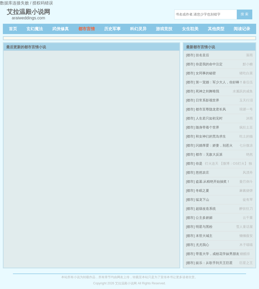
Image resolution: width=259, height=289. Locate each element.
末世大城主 (204, 236)
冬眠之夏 (202, 190)
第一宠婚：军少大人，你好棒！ (219, 82)
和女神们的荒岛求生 (211, 136)
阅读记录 (242, 29)
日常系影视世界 (207, 100)
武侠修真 (60, 29)
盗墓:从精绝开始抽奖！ (213, 181)
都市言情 (86, 29)
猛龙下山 (202, 200)
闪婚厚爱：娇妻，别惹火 (214, 145)
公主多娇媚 (204, 218)
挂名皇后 (202, 55)
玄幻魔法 (34, 29)
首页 (13, 29)
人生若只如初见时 (209, 118)
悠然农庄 (202, 172)
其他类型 (216, 29)
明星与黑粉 (204, 227)
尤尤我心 (202, 245)
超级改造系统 (206, 209)
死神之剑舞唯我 (207, 91)
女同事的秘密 (206, 73)
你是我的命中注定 (209, 64)
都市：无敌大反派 (209, 154)
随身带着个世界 (207, 127)
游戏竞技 (164, 29)
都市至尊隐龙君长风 (211, 109)
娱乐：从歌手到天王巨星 (214, 263)
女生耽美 (190, 29)
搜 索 (244, 14)
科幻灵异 (138, 29)
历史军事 (112, 29)
